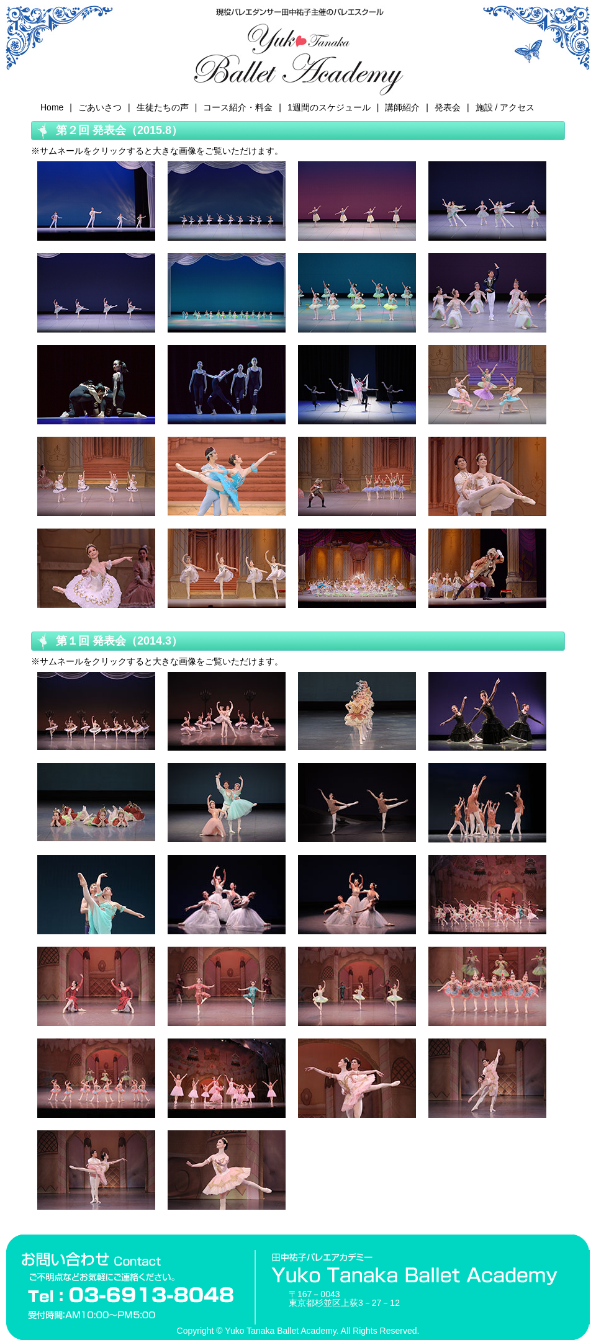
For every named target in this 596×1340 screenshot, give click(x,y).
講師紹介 (402, 107)
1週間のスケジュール (329, 107)
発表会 (448, 107)
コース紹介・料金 (238, 107)
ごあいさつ (100, 107)
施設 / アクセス (505, 107)
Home (51, 107)
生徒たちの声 (163, 107)
